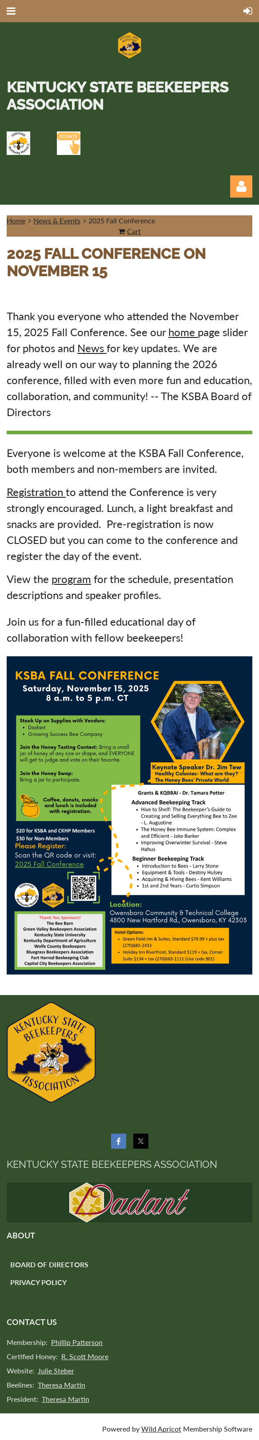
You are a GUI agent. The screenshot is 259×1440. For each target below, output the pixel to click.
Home (16, 220)
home (183, 331)
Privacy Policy (38, 1282)
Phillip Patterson (77, 1342)
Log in (241, 186)
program (71, 578)
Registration (36, 491)
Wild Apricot (161, 1428)
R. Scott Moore (84, 1356)
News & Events (56, 220)
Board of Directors (49, 1264)
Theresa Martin (61, 1384)
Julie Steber (56, 1370)
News (92, 347)
